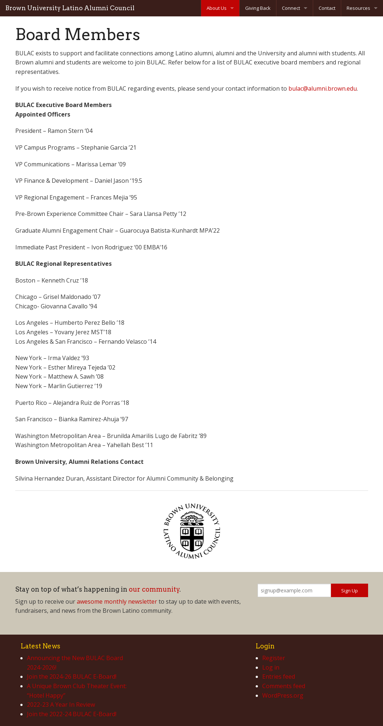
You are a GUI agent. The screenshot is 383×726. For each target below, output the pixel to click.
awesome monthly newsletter (117, 601)
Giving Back (258, 8)
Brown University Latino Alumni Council (70, 8)
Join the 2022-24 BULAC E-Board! (71, 714)
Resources (358, 8)
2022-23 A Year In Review (61, 705)
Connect (291, 8)
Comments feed (283, 686)
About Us (217, 8)
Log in (270, 667)
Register (273, 658)
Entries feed (278, 676)
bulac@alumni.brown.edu (322, 88)
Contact (327, 8)
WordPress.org (282, 695)
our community (154, 589)
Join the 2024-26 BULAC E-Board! (71, 676)
